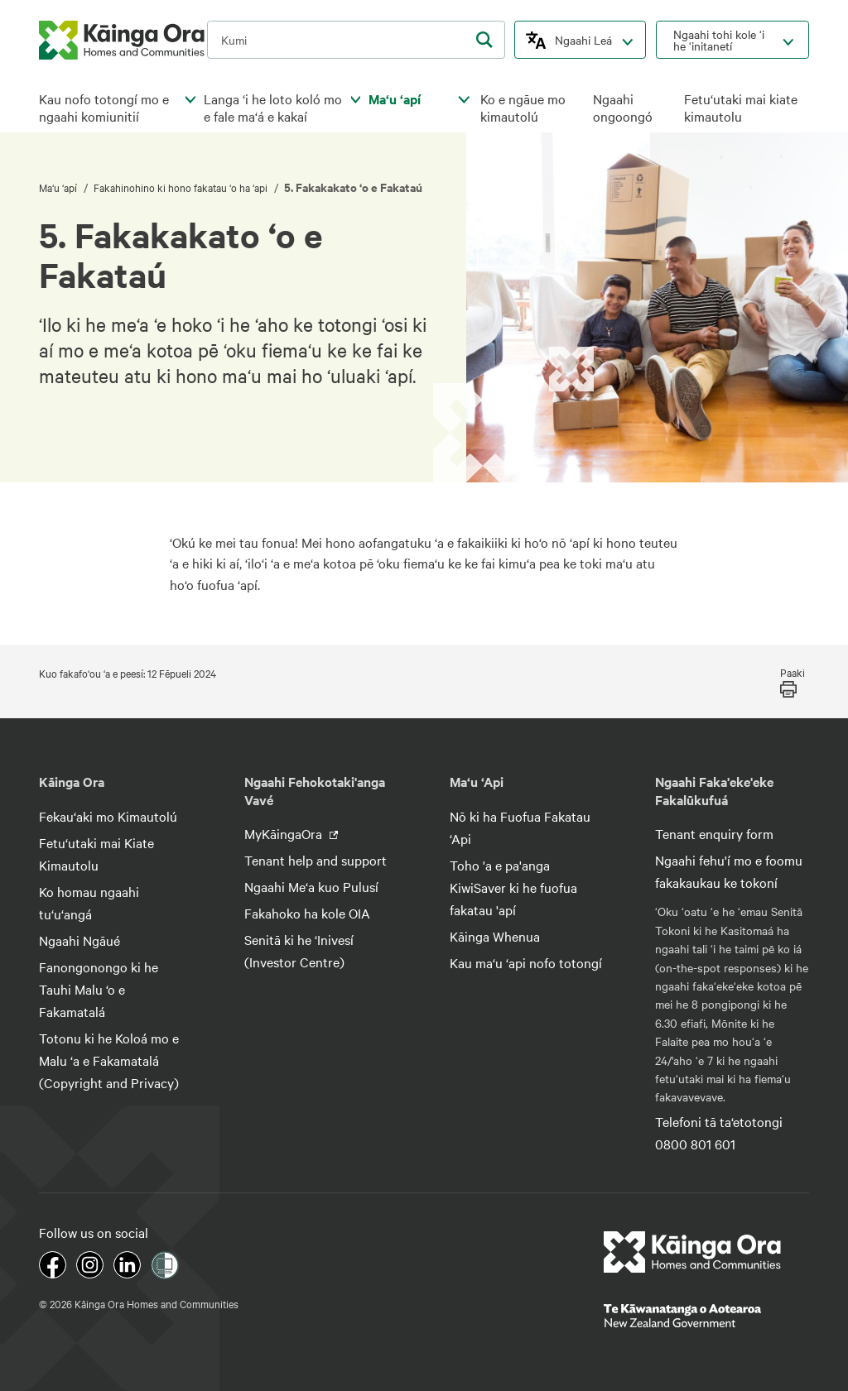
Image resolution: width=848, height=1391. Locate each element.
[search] (484, 39)
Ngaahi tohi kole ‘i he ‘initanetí (718, 40)
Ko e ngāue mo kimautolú (523, 108)
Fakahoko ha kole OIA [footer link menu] (307, 913)
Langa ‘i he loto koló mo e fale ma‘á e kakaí (273, 108)
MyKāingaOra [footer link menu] (284, 833)
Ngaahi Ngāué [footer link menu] (79, 940)
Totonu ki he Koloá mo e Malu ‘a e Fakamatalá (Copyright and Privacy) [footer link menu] (109, 1060)
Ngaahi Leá (583, 39)
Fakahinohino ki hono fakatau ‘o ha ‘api (182, 187)
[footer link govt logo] (706, 1315)
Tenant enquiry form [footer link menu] (714, 833)
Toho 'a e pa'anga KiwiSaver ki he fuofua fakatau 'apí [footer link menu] (513, 887)
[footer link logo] (693, 1252)
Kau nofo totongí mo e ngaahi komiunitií (104, 108)
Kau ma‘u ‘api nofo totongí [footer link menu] (526, 962)
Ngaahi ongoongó (623, 108)
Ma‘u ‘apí (395, 99)
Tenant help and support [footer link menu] (315, 860)
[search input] (356, 40)
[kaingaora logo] (122, 40)
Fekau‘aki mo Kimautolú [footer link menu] (108, 816)
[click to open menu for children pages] (190, 100)
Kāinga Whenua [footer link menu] (495, 936)
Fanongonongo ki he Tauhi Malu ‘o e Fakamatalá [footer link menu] (98, 988)
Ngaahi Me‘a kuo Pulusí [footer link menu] (311, 886)
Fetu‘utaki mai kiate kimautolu (740, 108)
